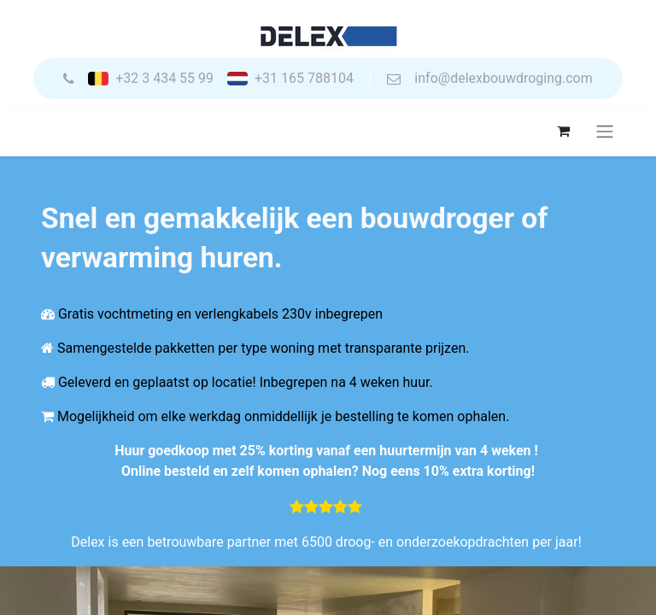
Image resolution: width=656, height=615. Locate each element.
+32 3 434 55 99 (164, 78)
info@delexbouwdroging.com (503, 78)
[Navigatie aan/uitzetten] (605, 131)
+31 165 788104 (304, 78)
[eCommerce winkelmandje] (563, 131)
